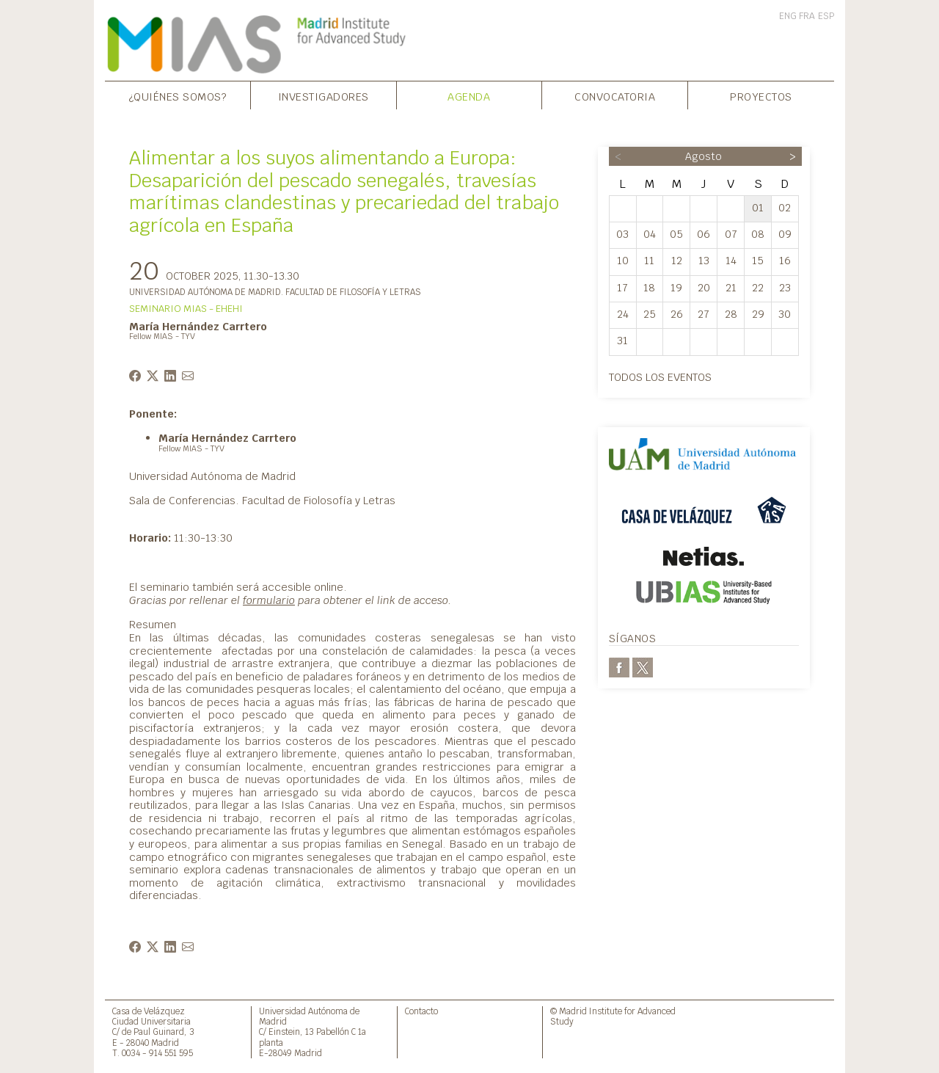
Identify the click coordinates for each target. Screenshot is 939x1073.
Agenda (468, 96)
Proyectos (761, 96)
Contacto (421, 1010)
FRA (807, 16)
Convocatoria (614, 96)
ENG (788, 16)
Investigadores (323, 96)
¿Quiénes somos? (177, 96)
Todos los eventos (660, 377)
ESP (826, 16)
